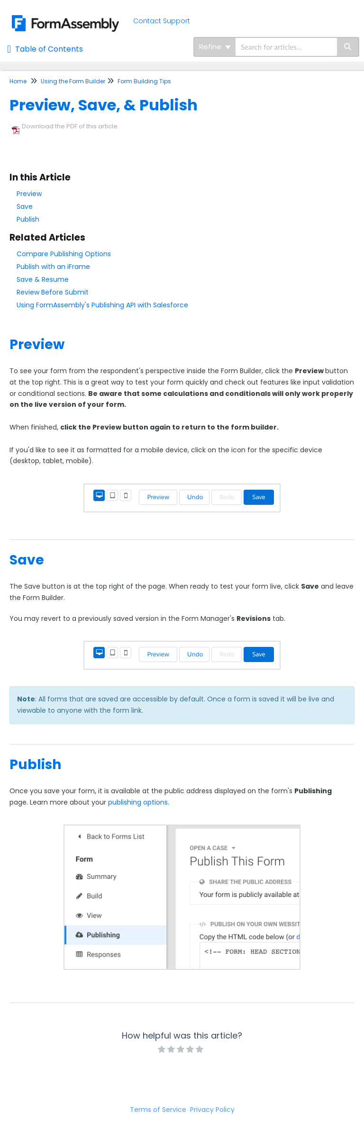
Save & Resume (43, 279)
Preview (29, 193)
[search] (286, 47)
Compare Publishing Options (64, 254)
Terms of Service (158, 1109)
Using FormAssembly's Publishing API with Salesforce (102, 305)
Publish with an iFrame (53, 266)
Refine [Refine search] (215, 47)
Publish (28, 219)
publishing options (138, 802)
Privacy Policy (212, 1109)
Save (25, 206)
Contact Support (161, 21)
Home (18, 81)
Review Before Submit (53, 292)
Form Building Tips (144, 81)
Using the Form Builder (73, 81)
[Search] (348, 47)
